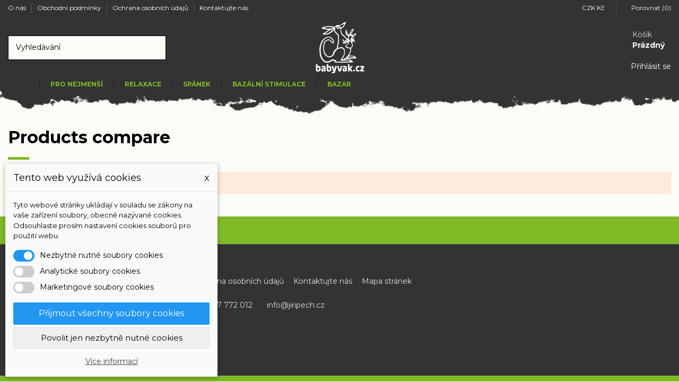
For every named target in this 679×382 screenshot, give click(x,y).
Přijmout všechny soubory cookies (111, 313)
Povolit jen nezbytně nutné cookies (111, 338)
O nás (18, 8)
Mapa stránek (387, 281)
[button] (76, 85)
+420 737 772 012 (220, 305)
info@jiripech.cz (296, 305)
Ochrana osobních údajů (151, 8)
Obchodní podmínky (70, 8)
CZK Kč (596, 8)
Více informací (111, 361)
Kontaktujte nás (223, 8)
